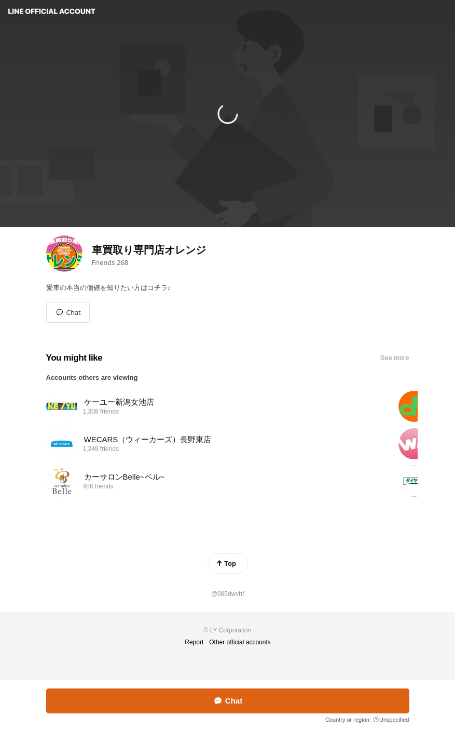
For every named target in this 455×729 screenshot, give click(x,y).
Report (194, 642)
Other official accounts (240, 642)
